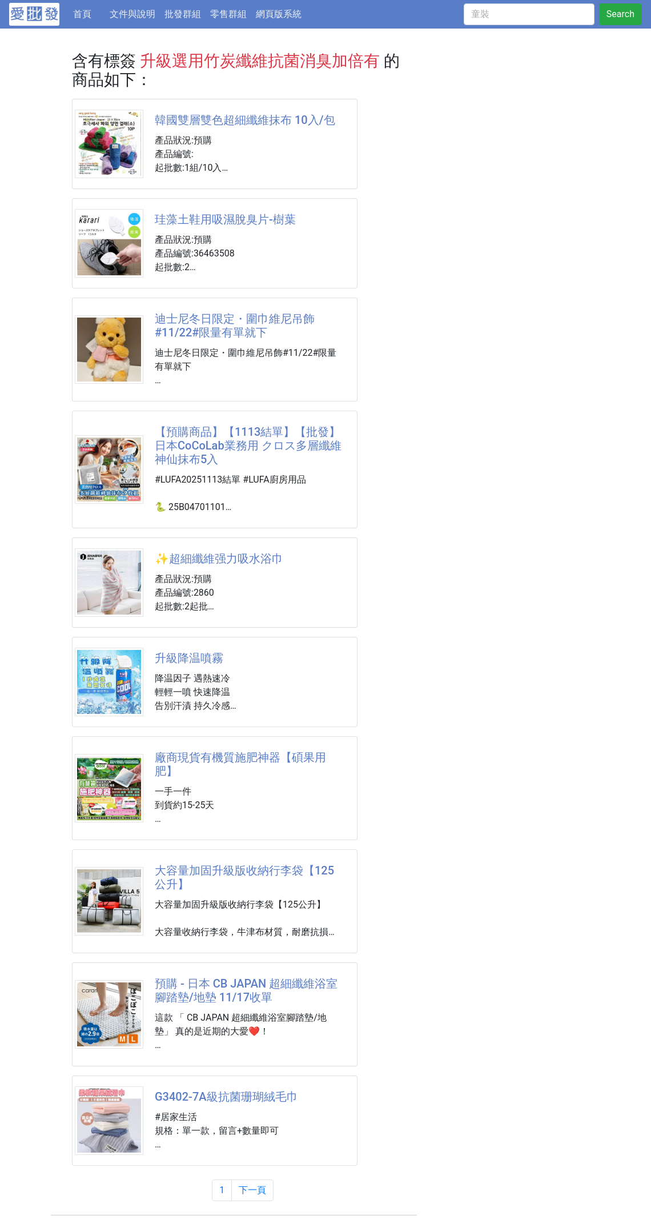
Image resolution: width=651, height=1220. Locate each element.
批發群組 (182, 14)
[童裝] (529, 14)
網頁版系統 (279, 14)
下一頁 (252, 1190)
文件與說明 (132, 14)
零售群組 (228, 14)
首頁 (89, 13)
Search (620, 14)
